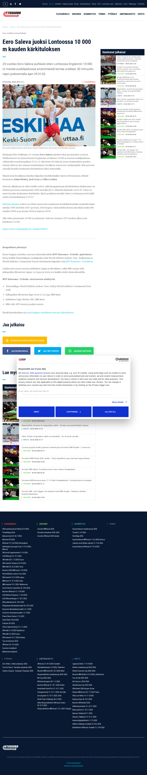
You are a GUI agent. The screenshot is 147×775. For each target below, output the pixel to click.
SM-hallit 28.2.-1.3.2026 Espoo (13, 560)
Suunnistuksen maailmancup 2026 (84, 529)
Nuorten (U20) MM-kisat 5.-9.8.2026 (14, 570)
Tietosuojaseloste (73, 763)
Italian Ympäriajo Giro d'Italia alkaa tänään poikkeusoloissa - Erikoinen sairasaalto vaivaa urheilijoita (129, 59)
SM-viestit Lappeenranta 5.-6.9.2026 (15, 553)
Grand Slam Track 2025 (10, 620)
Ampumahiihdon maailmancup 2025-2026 (52, 674)
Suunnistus (90, 16)
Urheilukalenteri (85, 4)
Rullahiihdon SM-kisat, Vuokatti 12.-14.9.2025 (88, 727)
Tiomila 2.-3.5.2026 (79, 532)
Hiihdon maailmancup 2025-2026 (84, 667)
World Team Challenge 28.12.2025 (49, 699)
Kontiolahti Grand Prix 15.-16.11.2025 (50, 689)
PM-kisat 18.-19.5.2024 (10, 645)
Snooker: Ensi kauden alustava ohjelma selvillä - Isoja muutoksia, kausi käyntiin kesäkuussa (129, 69)
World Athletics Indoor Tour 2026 (14, 574)
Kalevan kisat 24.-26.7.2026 (12, 536)
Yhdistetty (141, 4)
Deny (36, 412)
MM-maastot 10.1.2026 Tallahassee (15, 584)
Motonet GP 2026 (8, 540)
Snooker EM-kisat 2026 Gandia (48, 536)
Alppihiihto (118, 4)
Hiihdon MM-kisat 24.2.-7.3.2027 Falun (85, 692)
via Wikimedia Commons (66, 148)
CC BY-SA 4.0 (51, 148)
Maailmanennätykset (9, 652)
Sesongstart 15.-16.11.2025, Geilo (49, 696)
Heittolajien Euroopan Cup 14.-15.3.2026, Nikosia (16, 548)
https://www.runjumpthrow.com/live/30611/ (25, 228)
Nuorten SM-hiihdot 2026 (81, 703)
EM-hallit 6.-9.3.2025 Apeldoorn (13, 630)
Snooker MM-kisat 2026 (45, 529)
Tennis (101, 16)
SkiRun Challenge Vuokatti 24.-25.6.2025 (86, 724)
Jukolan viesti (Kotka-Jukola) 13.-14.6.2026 (87, 543)
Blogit (76, 4)
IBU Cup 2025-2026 (44, 678)
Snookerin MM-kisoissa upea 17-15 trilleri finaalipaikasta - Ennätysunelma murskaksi (57, 480)
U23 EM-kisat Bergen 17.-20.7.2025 (14, 599)
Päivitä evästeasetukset (73, 766)
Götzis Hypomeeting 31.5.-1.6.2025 (14, 627)
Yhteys (94, 4)
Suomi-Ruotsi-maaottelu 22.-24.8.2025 (16, 588)
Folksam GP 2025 (8, 623)
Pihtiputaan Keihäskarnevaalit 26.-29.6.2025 (17, 606)
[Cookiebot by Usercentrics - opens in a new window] (117, 360)
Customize (73, 412)
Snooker (76, 16)
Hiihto (141, 16)
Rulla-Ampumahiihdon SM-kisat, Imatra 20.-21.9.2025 (51, 704)
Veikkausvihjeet (67, 4)
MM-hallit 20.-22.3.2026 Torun (12, 567)
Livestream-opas (108, 4)
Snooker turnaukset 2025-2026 (48, 532)
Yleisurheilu (62, 16)
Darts (126, 4)
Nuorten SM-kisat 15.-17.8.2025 (13, 591)
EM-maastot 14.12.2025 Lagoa (13, 577)
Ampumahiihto (127, 16)
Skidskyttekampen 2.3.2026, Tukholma (51, 667)
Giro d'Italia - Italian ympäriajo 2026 (14, 664)
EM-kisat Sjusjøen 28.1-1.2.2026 (48, 681)
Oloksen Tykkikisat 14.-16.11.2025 (84, 717)
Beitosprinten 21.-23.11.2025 (82, 710)
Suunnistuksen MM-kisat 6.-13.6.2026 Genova (88, 540)
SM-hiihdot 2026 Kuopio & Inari (83, 689)
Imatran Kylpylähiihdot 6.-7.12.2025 (84, 720)
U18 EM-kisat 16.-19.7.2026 (12, 556)
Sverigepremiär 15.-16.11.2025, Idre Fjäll (51, 692)
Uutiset (51, 4)
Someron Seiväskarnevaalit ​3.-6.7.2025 (16, 613)
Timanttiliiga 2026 (8, 532)
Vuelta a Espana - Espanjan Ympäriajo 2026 (17, 671)
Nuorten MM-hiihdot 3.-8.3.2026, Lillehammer (88, 674)
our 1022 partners (34, 373)
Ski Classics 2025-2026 (80, 681)
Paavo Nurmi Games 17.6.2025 (13, 616)
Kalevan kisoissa (11, 204)
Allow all (110, 412)
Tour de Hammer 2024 (10, 641)
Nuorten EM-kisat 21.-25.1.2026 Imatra (50, 685)
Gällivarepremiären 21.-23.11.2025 (84, 706)
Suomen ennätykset (9, 648)
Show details (118, 402)
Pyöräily (112, 16)
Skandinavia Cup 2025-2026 (82, 685)
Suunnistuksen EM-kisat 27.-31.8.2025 (85, 547)
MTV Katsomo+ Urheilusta (79, 261)
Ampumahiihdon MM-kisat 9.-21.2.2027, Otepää (54, 709)
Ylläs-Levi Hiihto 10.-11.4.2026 (83, 696)
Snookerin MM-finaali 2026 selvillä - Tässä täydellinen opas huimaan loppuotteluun (56, 458)
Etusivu (45, 4)
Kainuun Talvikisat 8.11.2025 (82, 713)
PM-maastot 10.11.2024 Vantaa (13, 637)
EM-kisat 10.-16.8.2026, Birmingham (15, 543)
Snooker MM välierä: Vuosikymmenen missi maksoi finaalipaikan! (48, 469)
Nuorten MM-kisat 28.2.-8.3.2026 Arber (51, 671)
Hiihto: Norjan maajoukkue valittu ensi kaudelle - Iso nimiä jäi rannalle (50, 436)
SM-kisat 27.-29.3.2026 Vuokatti (48, 664)
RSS (99, 4)
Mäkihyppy (132, 4)
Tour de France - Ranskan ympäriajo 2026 (17, 667)
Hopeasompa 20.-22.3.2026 (82, 699)
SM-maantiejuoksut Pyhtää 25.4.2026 (15, 529)
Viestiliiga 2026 (77, 536)
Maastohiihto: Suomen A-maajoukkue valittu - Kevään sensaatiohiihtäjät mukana (55, 425)
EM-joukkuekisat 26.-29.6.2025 (13, 602)
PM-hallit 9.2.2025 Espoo (11, 634)
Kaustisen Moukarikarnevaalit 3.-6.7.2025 (16, 609)
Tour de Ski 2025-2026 (80, 678)
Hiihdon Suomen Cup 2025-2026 (83, 671)
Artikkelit (58, 4)
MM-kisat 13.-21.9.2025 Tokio (12, 581)
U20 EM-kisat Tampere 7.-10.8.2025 (14, 595)
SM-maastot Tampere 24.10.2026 (14, 563)
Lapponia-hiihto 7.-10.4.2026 (82, 664)
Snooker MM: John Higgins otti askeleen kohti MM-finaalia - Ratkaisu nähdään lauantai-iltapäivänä (54, 492)
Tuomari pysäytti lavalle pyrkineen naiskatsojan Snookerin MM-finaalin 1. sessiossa (56, 447)
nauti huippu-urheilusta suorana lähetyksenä (50, 312)
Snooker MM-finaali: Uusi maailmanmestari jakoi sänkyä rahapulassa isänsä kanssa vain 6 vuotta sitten (129, 80)
